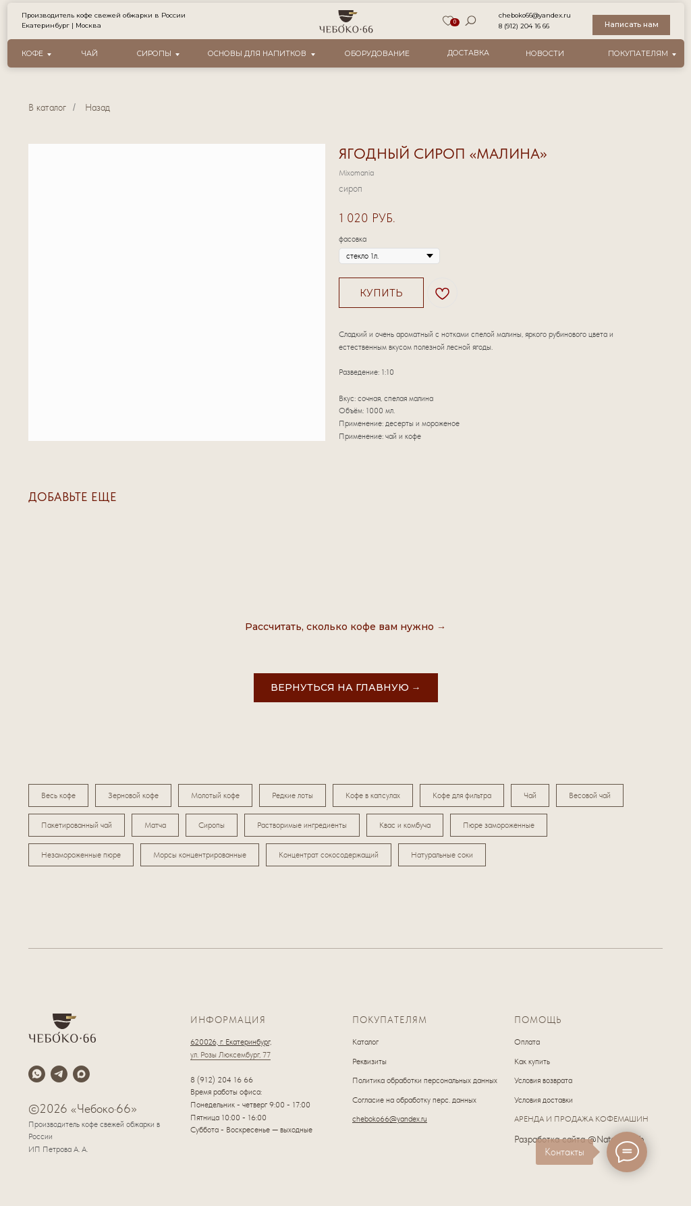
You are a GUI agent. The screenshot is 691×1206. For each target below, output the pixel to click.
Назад (97, 107)
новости (545, 53)
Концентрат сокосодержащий (329, 855)
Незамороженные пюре (81, 855)
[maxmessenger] (81, 1074)
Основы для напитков (257, 53)
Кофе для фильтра (462, 795)
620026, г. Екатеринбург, (230, 1042)
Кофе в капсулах (373, 795)
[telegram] (59, 1074)
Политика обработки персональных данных (424, 1080)
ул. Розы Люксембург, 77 (230, 1054)
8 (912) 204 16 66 (524, 26)
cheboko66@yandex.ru (535, 15)
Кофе (32, 53)
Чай (90, 53)
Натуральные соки (442, 855)
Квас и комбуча (405, 825)
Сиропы (154, 53)
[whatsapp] (36, 1074)
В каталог (47, 107)
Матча (155, 825)
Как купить (532, 1061)
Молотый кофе (215, 795)
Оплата (527, 1042)
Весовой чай (590, 795)
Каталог (365, 1042)
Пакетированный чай (76, 825)
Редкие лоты (292, 795)
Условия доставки (543, 1100)
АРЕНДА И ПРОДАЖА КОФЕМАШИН (581, 1119)
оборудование (377, 53)
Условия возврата (543, 1080)
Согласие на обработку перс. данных (414, 1100)
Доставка (468, 53)
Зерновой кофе (133, 795)
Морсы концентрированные (199, 855)
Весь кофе (58, 795)
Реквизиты (369, 1061)
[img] (346, 21)
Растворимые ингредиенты (302, 825)
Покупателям (638, 53)
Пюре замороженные (498, 825)
